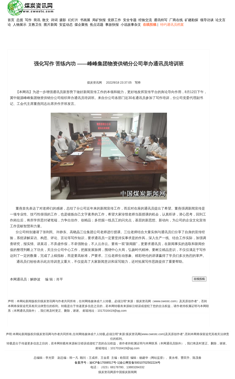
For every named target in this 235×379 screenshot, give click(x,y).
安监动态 (66, 24)
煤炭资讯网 (94, 82)
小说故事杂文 (131, 24)
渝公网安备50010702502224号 (140, 362)
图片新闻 (50, 24)
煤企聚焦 (81, 24)
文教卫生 (35, 24)
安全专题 (130, 20)
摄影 (63, 20)
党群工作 (114, 20)
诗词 (55, 20)
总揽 (19, 20)
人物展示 (19, 24)
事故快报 (112, 24)
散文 (46, 20)
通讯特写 (160, 20)
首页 (11, 20)
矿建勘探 (191, 20)
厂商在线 (176, 20)
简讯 (37, 20)
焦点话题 (96, 24)
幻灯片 (73, 20)
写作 (28, 20)
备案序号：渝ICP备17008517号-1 (97, 362)
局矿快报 (99, 20)
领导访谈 (207, 20)
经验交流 (145, 20)
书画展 (85, 20)
